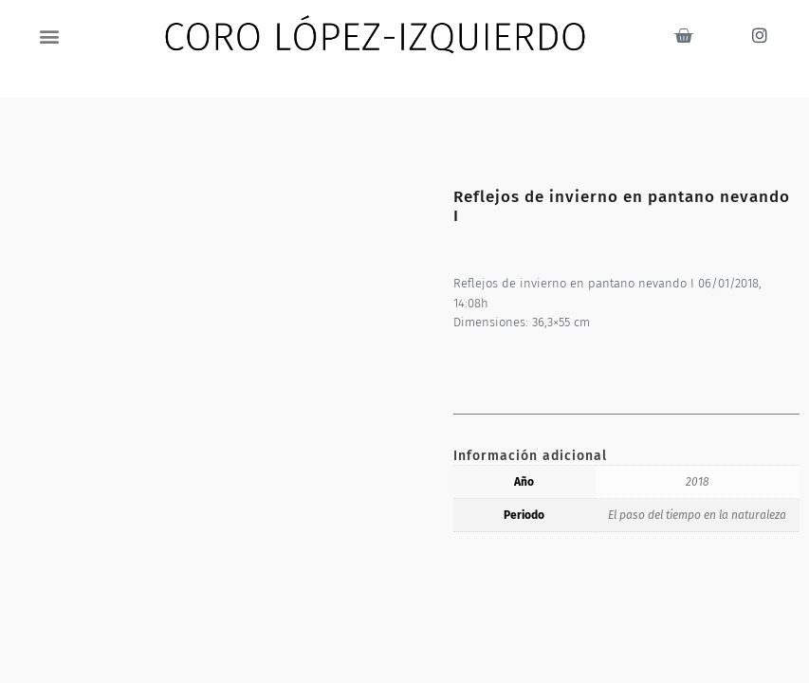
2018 (697, 482)
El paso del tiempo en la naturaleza (697, 515)
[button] (48, 35)
